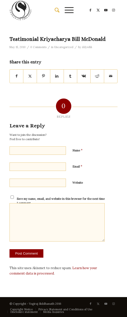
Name (77, 150)
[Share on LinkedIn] (56, 76)
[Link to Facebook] (90, 10)
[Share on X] (29, 76)
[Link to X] (98, 10)
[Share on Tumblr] (70, 76)
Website (77, 182)
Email (77, 166)
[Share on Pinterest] (43, 76)
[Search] (55, 10)
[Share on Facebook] (16, 76)
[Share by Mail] (110, 76)
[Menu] (67, 10)
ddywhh (87, 47)
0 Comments (38, 47)
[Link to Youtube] (106, 10)
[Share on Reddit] (97, 76)
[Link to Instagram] (114, 10)
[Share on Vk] (83, 76)
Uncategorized (63, 47)
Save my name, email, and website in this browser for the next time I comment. (61, 201)
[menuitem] (55, 10)
